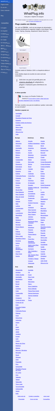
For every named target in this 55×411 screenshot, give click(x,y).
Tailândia (18, 377)
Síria (17, 375)
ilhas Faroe (19, 254)
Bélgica (18, 155)
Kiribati (30, 279)
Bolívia (30, 164)
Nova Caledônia (32, 286)
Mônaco (18, 222)
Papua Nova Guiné (33, 291)
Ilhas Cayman (32, 210)
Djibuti (42, 169)
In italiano (5, 34)
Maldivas (18, 345)
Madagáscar (44, 199)
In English (3, 28)
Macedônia (19, 215)
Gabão (43, 178)
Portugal (18, 234)
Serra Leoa (44, 237)
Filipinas (18, 313)
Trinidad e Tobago (33, 258)
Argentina (31, 148)
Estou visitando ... (6, 10)
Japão (17, 332)
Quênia (43, 224)
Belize (30, 160)
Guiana (30, 200)
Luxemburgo (19, 213)
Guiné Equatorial (45, 185)
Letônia (18, 206)
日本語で (4, 52)
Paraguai (30, 232)
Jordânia (18, 334)
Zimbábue (43, 256)
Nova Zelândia (32, 288)
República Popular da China (24, 118)
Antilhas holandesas (34, 143)
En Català (3, 40)
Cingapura (19, 298)
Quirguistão (19, 366)
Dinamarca (19, 164)
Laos (17, 339)
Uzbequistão (19, 389)
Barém (17, 281)
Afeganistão (19, 270)
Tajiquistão (19, 382)
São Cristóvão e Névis (32, 251)
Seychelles (44, 240)
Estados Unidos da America (23, 122)
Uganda (43, 254)
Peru (17, 229)
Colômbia (31, 173)
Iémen (17, 329)
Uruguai (30, 261)
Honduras (31, 207)
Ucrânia (18, 251)
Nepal (17, 355)
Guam (30, 275)
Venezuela (31, 263)
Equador (30, 185)
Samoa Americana (33, 293)
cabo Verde (44, 261)
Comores (43, 160)
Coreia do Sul (19, 302)
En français (5, 43)
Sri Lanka (18, 372)
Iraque (17, 322)
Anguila (30, 141)
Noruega (18, 224)
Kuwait (17, 336)
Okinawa (18, 357)
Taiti (29, 298)
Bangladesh (19, 279)
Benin (42, 146)
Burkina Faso (44, 150)
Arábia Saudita (20, 275)
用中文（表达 (6, 46)
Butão (17, 286)
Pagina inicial (4, 4)
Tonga (30, 300)
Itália (17, 204)
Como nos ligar (34, 399)
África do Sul (19, 132)
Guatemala (31, 198)
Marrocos (43, 208)
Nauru (30, 284)
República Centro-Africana (46, 227)
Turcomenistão (20, 386)
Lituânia (18, 210)
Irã (16, 325)
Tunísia (43, 251)
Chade (42, 157)
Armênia (18, 272)
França (18, 180)
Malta (17, 217)
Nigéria (43, 220)
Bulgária (18, 152)
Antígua (30, 146)
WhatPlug (5, 2)
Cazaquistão (19, 160)
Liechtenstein (19, 208)
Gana (42, 180)
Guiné (42, 183)
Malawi (43, 204)
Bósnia (18, 157)
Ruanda (43, 233)
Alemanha (18, 129)
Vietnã (17, 391)
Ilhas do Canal (20, 197)
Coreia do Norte (20, 300)
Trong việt (5, 60)
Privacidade (21, 399)
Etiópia (43, 176)
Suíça (17, 245)
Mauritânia (44, 210)
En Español (4, 31)
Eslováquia (19, 166)
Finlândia (18, 178)
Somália (43, 242)
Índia (17, 134)
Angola (43, 141)
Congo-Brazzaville (46, 162)
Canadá (18, 116)
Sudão (42, 247)
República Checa (20, 238)
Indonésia (18, 320)
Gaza (17, 315)
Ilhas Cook (31, 277)
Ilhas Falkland (32, 212)
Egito (42, 171)
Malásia (18, 348)
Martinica (30, 219)
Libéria (43, 194)
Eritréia (43, 173)
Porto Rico (31, 239)
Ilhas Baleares (20, 192)
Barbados (31, 157)
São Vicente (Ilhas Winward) (33, 255)
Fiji (29, 272)
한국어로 (4, 66)
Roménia (18, 241)
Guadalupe (31, 196)
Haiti (29, 205)
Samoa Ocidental (33, 295)
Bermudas (31, 162)
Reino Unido (19, 127)
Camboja (18, 288)
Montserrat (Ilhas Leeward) (33, 222)
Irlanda (18, 199)
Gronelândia (31, 193)
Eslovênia (18, 169)
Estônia (18, 173)
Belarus (18, 150)
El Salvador (31, 183)
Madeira (43, 201)
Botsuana (43, 148)
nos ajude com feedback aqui (35, 21)
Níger (42, 222)
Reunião (43, 230)
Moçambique (44, 215)
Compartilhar (46, 399)
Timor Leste (19, 384)
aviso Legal (46, 396)
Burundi (43, 152)
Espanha (18, 120)
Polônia (18, 231)
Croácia (18, 162)
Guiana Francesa (33, 203)
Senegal (43, 235)
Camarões (44, 155)
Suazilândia (44, 244)
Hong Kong (19, 318)
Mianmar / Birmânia (21, 350)
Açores (30, 152)
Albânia (18, 141)
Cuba (29, 178)
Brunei (17, 284)
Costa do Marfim (45, 166)
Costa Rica (31, 176)
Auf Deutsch (4, 37)
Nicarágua (31, 227)
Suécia (18, 243)
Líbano (18, 341)
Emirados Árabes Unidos (20, 308)
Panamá (30, 230)
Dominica (31, 180)
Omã (17, 359)
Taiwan (18, 379)
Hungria (18, 187)
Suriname (31, 249)
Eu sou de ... (4, 7)
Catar (17, 291)
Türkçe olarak (6, 63)
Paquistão (18, 362)
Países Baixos (20, 227)
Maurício (43, 213)
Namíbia (43, 217)
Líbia (42, 197)
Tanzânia (43, 249)
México (30, 225)
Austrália (18, 125)
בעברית (4, 72)
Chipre (17, 295)
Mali (42, 206)
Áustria (18, 256)
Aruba (30, 150)
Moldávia (18, 220)
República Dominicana (31, 242)
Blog (2, 15)
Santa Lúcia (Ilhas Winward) (33, 245)
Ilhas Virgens (32, 214)
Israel (17, 327)
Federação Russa (21, 176)
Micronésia (31, 281)
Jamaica (30, 217)
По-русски (5, 54)
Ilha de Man (19, 190)
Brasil (29, 166)
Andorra (18, 146)
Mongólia (18, 352)
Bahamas (31, 155)
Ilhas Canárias (20, 194)
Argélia (43, 143)
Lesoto (43, 192)
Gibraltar (18, 183)
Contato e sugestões (34, 396)
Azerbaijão (19, 113)
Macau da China (20, 343)
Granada (30, 191)
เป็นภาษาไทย (6, 69)
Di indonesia (5, 57)
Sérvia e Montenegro (19, 248)
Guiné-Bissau (44, 187)
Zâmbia (43, 258)
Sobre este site (21, 396)
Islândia (18, 201)
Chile (29, 171)
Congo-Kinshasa (45, 164)
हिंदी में (4, 49)
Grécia (17, 185)
